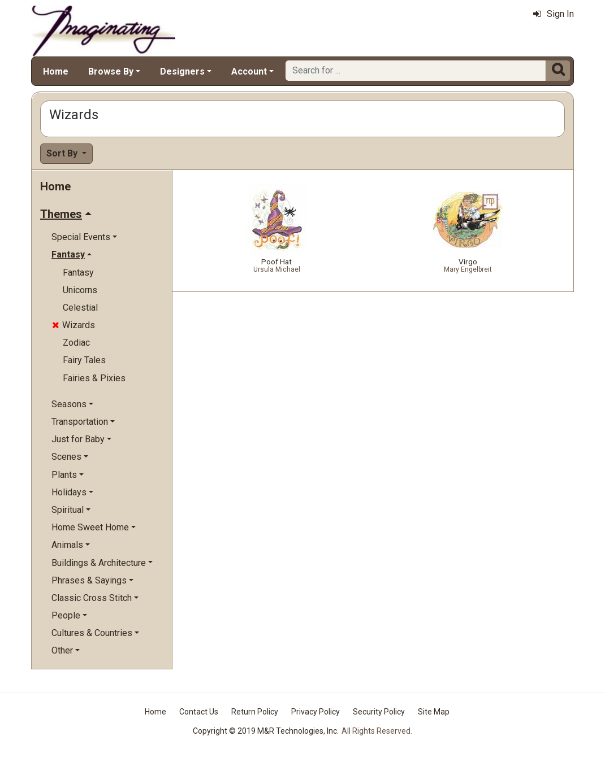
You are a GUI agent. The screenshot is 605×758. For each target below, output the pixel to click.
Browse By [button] (110, 71)
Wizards (73, 325)
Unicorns (80, 290)
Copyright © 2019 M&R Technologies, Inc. (266, 730)
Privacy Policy (315, 711)
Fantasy (78, 272)
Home (55, 71)
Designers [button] (182, 71)
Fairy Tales (84, 360)
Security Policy (379, 711)
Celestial (80, 307)
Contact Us (198, 711)
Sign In (553, 13)
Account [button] (249, 71)
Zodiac (76, 342)
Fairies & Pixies (94, 378)
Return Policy (254, 711)
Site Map (434, 711)
